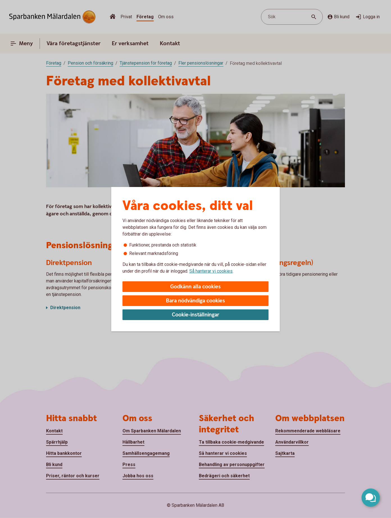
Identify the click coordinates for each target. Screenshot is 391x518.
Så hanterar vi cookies (211, 271)
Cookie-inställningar (195, 314)
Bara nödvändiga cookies (195, 300)
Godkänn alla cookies (195, 286)
